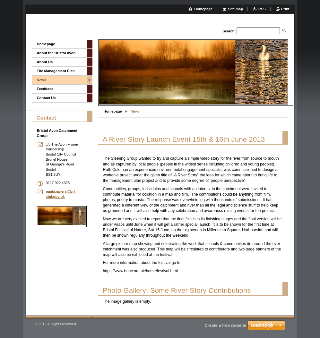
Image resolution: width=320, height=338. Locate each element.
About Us (45, 62)
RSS (262, 9)
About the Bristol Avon (56, 53)
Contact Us (46, 98)
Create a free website (225, 325)
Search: (229, 31)
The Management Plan (56, 71)
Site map (235, 9)
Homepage (113, 111)
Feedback (45, 89)
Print (285, 9)
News (41, 80)
